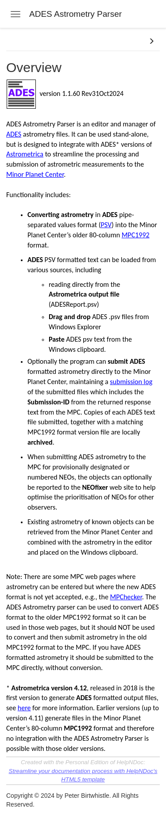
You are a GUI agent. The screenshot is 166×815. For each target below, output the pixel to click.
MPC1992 (136, 235)
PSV (106, 225)
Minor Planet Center (35, 174)
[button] (151, 41)
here (24, 708)
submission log (131, 381)
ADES (13, 134)
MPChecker (126, 597)
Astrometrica (24, 154)
